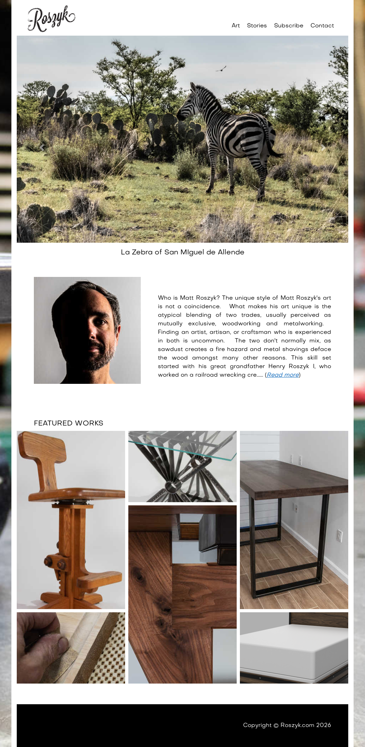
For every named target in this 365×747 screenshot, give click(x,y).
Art (236, 26)
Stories (257, 26)
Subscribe (288, 26)
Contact (322, 26)
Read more (283, 375)
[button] (42, 148)
